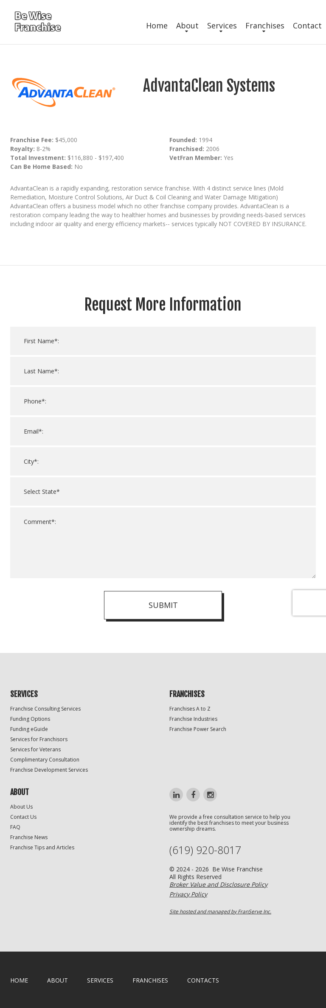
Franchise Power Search (197, 729)
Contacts (203, 980)
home (19, 980)
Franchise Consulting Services (45, 708)
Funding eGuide (29, 729)
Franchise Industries (193, 718)
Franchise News (29, 837)
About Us (21, 806)
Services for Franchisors (38, 739)
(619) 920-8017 (205, 850)
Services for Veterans (35, 749)
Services (222, 25)
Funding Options (30, 718)
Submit (163, 614)
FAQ (15, 827)
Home (157, 25)
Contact (307, 25)
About (187, 25)
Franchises (264, 25)
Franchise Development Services (49, 769)
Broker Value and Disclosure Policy (218, 884)
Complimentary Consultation (44, 759)
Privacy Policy (188, 894)
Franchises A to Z (190, 708)
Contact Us (23, 816)
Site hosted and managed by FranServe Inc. (220, 911)
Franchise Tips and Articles (42, 847)
